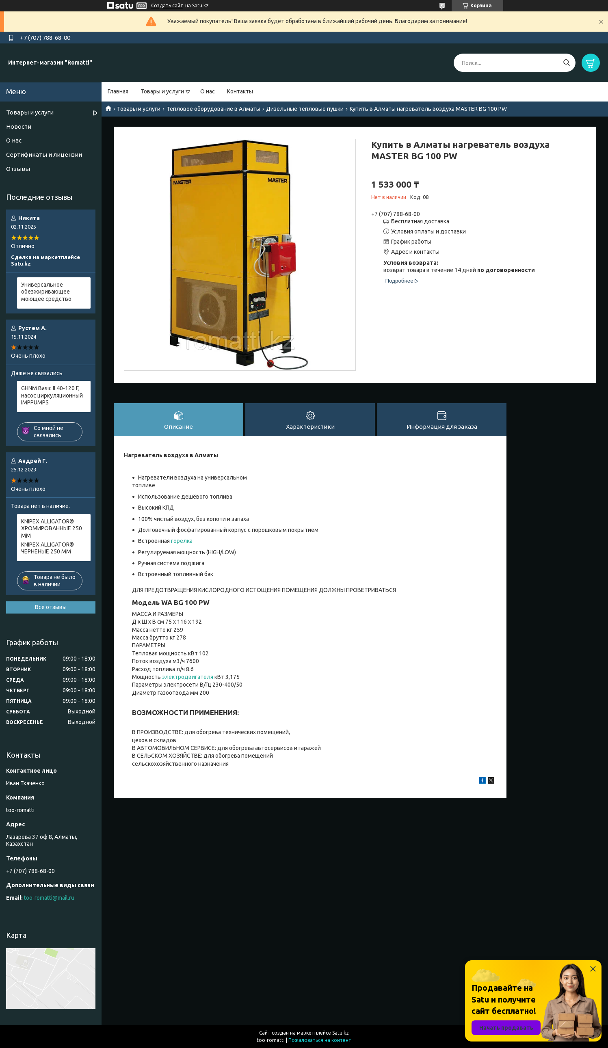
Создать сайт (167, 5)
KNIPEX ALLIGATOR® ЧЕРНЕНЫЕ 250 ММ (47, 548)
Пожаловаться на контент (319, 1040)
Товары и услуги (162, 91)
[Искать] (566, 63)
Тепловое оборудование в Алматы (213, 109)
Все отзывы (51, 607)
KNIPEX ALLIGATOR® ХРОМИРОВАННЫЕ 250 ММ (51, 528)
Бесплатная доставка (420, 221)
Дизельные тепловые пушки (305, 109)
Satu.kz (340, 1032)
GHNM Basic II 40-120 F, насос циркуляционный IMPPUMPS (52, 395)
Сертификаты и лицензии (44, 154)
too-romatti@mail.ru (49, 898)
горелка (182, 541)
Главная (118, 91)
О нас (207, 91)
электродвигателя (187, 677)
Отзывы (18, 168)
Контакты (240, 91)
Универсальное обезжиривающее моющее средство (46, 291)
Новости (18, 126)
